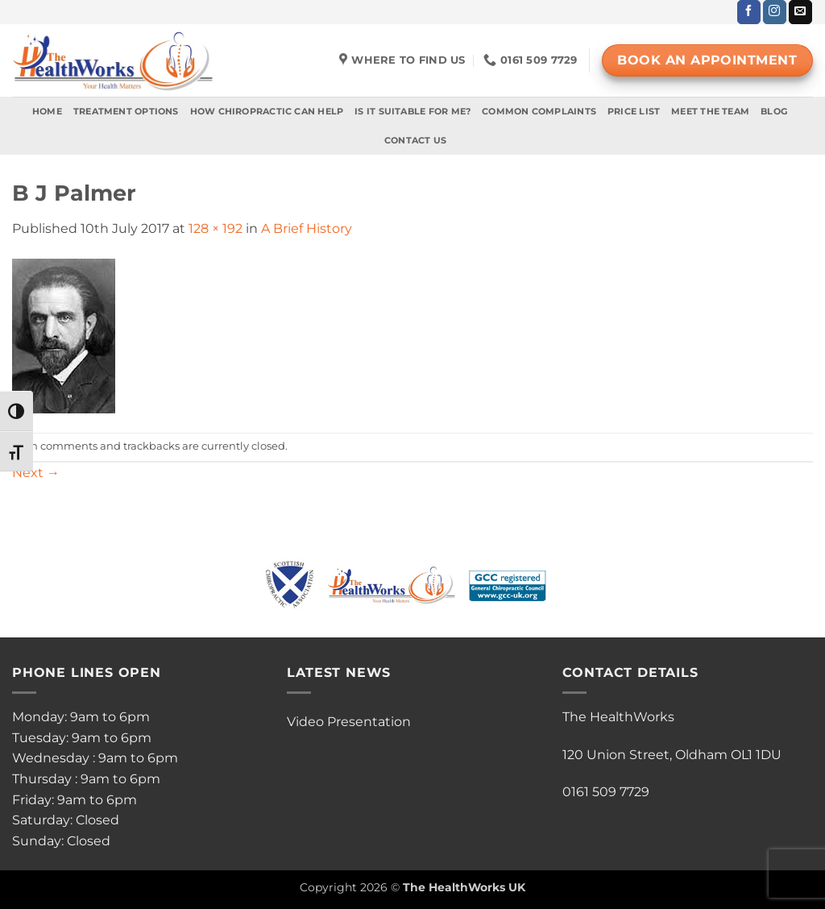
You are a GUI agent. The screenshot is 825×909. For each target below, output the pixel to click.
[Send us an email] (800, 12)
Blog (774, 111)
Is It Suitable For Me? (412, 111)
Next (36, 472)
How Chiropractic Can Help (267, 111)
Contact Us (415, 140)
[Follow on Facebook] (749, 12)
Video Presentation (349, 721)
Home (47, 111)
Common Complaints (539, 111)
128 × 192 (216, 228)
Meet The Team (710, 111)
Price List (633, 111)
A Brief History (306, 228)
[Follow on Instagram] (774, 12)
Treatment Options (126, 111)
